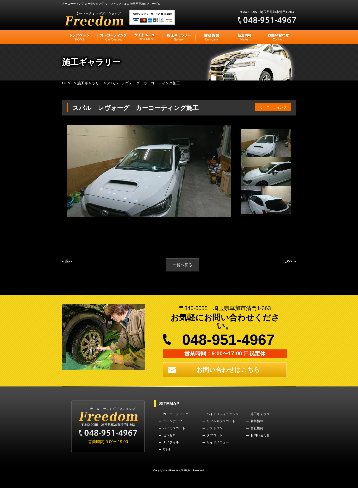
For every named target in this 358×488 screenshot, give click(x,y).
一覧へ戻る (182, 265)
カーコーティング (272, 107)
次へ (289, 261)
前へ (69, 261)
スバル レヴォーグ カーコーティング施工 (142, 107)
